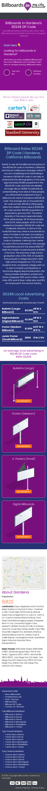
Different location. (37, 72)
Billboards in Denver (13, 717)
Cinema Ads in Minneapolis (17, 762)
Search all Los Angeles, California (32, 34)
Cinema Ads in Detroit (14, 759)
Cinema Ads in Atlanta (15, 754)
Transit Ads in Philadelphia (16, 744)
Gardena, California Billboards (23, 155)
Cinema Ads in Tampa (15, 767)
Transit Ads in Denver (14, 737)
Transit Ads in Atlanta (14, 734)
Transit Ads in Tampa (14, 747)
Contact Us (10, 706)
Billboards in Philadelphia (15, 724)
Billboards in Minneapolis (15, 722)
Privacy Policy (38, 788)
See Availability (23, 401)
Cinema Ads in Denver (15, 757)
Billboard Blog (11, 702)
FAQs (7, 699)
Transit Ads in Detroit (14, 739)
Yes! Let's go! (16, 72)
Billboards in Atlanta (13, 714)
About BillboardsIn (13, 694)
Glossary (15, 699)
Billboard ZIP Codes (13, 704)
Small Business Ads (13, 697)
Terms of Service (22, 788)
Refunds (20, 706)
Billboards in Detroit (13, 719)
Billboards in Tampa (13, 727)
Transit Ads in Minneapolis (16, 742)
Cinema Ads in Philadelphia (17, 764)
